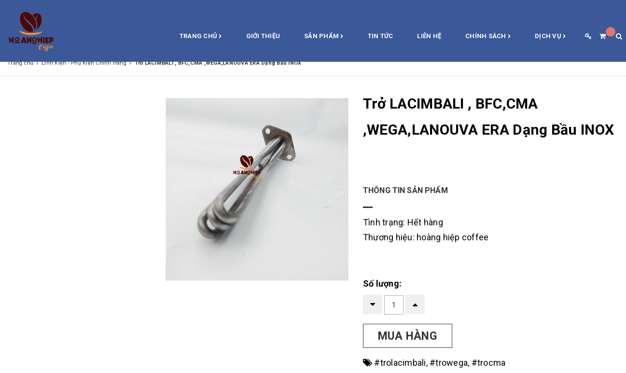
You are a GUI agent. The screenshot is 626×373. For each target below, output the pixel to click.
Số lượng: (382, 283)
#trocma (489, 363)
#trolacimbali (400, 363)
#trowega (449, 363)
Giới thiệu (263, 36)
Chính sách (488, 36)
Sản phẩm (324, 36)
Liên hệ (429, 36)
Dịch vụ (550, 36)
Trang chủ (201, 36)
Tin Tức (380, 36)
